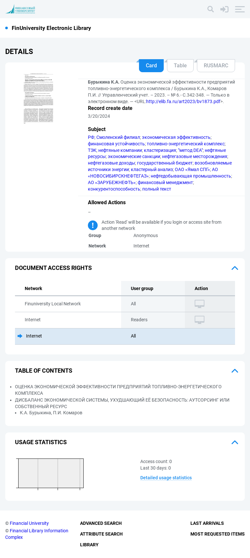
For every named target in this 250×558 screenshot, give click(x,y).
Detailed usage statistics (166, 477)
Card (151, 65)
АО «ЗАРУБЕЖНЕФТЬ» (112, 182)
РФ (91, 137)
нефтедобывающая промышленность (191, 176)
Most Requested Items (217, 534)
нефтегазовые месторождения (194, 156)
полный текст (156, 189)
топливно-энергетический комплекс (186, 143)
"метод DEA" (190, 150)
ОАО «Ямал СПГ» (192, 169)
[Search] (210, 9)
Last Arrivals (207, 523)
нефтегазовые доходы (111, 163)
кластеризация (160, 150)
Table (180, 65)
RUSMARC (216, 65)
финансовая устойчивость (116, 143)
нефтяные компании (120, 150)
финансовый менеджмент (165, 182)
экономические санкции (134, 156)
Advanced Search (101, 523)
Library (89, 544)
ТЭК (92, 150)
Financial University (29, 523)
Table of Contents (43, 370)
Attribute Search (101, 534)
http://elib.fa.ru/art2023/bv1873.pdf (183, 101)
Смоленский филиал (118, 137)
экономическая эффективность (176, 137)
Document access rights (53, 267)
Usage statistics (41, 442)
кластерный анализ (152, 169)
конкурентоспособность (114, 189)
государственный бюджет (165, 163)
